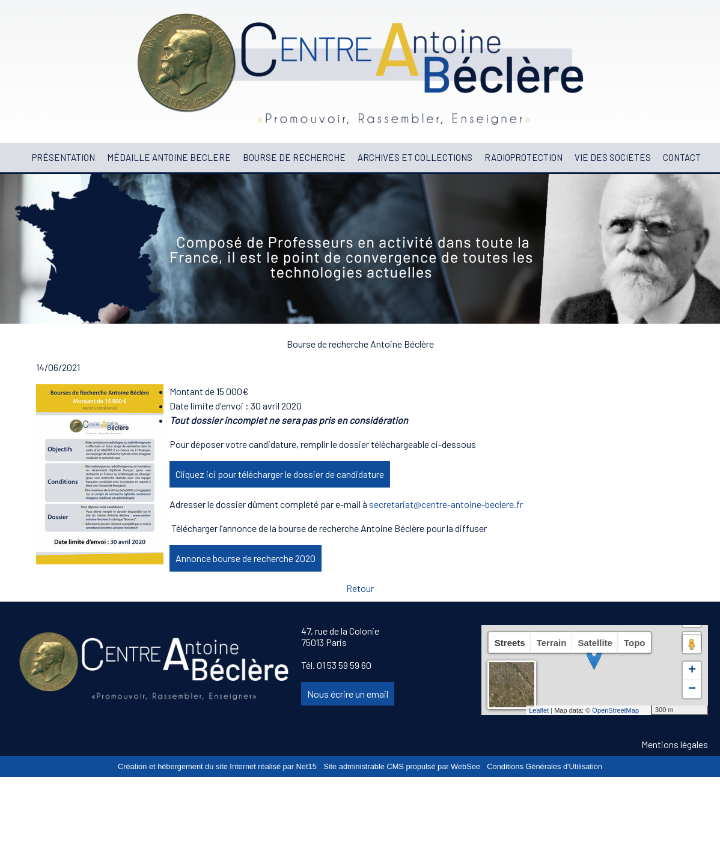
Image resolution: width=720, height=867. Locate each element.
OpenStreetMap (615, 710)
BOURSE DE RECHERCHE (294, 157)
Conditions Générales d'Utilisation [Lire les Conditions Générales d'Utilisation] (544, 766)
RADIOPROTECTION (523, 157)
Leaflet (539, 710)
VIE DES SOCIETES (613, 157)
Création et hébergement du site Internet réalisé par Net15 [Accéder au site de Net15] (217, 766)
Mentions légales (674, 744)
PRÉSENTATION (63, 157)
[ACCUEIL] (20, 157)
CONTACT (682, 157)
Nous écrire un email (347, 693)
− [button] (692, 689)
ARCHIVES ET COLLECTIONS (415, 157)
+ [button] (692, 671)
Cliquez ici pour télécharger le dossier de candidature (279, 474)
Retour (360, 588)
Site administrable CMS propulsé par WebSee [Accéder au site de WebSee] (401, 766)
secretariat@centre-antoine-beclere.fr (446, 504)
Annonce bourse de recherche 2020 (245, 558)
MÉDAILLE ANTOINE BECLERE (169, 157)
